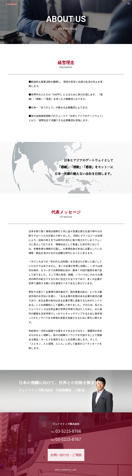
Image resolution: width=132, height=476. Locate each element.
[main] (66, 22)
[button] (129, 4)
